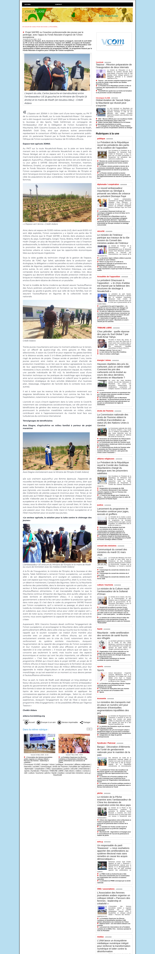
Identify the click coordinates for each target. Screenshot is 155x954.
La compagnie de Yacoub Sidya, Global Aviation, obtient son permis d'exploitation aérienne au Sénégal (114, 127)
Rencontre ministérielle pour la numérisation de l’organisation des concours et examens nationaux (113, 877)
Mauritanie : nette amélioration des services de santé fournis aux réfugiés (113, 635)
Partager (85, 722)
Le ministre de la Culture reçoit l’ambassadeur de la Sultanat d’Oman (113, 591)
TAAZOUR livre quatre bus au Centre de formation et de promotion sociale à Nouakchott (114, 92)
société (36, 767)
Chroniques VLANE (32, 764)
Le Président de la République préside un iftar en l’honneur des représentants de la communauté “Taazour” (113, 87)
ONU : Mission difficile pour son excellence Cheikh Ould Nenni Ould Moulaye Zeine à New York (114, 120)
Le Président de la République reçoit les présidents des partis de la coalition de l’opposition (113, 145)
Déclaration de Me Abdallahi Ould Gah (112, 527)
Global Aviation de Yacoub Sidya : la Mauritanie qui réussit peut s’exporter (113, 103)
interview (27, 767)
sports (26, 771)
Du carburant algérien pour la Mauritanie (113, 398)
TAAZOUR (57, 775)
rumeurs (86, 771)
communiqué (46, 767)
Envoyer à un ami (46, 722)
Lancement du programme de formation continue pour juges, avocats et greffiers (113, 511)
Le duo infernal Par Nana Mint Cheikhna (112, 352)
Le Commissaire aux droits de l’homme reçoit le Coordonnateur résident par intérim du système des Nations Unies (114, 444)
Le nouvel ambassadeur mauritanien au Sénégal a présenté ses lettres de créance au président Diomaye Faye (113, 192)
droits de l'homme (60, 767)
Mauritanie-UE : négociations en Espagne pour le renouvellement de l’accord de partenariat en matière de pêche (114, 833)
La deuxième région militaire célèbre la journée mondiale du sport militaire (114, 259)
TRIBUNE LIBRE (56, 771)
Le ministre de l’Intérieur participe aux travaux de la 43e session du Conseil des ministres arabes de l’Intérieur (113, 239)
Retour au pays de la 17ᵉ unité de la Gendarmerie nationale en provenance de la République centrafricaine (112, 263)
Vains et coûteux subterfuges (109, 354)
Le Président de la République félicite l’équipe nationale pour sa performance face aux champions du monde (113, 685)
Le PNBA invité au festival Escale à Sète (112, 874)
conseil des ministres (74, 773)
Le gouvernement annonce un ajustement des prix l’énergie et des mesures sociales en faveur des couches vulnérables (113, 394)
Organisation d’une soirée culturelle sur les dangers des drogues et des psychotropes (113, 652)
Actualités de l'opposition (79, 767)
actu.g (87, 773)
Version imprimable (68, 722)
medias (61, 773)
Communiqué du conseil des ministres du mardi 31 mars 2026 (112, 552)
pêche (47, 773)
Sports (100, 670)
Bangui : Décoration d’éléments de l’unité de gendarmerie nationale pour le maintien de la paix (113, 750)
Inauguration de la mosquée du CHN (111, 488)
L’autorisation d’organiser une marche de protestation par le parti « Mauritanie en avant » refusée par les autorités (113, 319)
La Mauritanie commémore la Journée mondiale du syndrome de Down (111, 659)
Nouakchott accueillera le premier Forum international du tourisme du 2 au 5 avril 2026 (112, 608)
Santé (53, 773)
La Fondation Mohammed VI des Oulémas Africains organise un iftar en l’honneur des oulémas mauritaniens (112, 491)
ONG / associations (54, 769)
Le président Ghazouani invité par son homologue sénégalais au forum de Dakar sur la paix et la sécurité (113, 213)
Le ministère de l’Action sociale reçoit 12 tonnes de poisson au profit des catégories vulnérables (112, 828)
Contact (58, 4)
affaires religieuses (82, 764)
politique (59, 764)
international (84, 769)
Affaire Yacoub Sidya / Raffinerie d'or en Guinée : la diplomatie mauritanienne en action (113, 123)
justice (66, 769)
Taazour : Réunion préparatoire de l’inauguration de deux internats (114, 66)
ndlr (25, 773)
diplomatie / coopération (34, 769)
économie (69, 764)
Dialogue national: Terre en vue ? (110, 350)
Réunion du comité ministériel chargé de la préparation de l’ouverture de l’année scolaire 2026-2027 (112, 162)
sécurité (74, 769)
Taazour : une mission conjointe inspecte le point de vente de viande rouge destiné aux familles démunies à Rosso (113, 82)
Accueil (27, 4)
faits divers (69, 771)
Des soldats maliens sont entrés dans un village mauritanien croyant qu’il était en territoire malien (113, 268)
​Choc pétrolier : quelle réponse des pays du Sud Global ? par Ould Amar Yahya (113, 334)
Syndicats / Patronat (39, 771)
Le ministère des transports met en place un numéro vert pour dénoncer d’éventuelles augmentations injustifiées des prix (113, 707)
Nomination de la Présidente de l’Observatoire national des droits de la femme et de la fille (114, 439)
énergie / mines (48, 764)
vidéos (78, 771)
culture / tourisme (36, 773)
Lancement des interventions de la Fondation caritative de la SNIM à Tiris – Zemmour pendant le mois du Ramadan (114, 928)
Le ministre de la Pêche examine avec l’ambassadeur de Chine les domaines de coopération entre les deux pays (114, 801)
